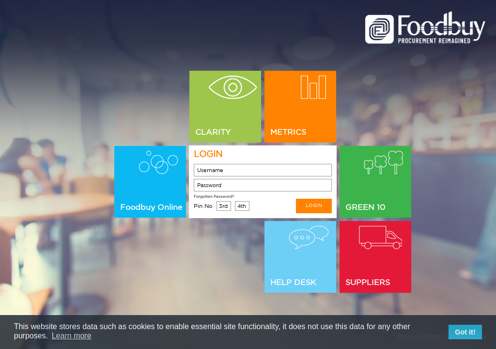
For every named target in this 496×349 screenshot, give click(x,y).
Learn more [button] (72, 336)
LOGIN (314, 206)
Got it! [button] (465, 332)
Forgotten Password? (214, 196)
